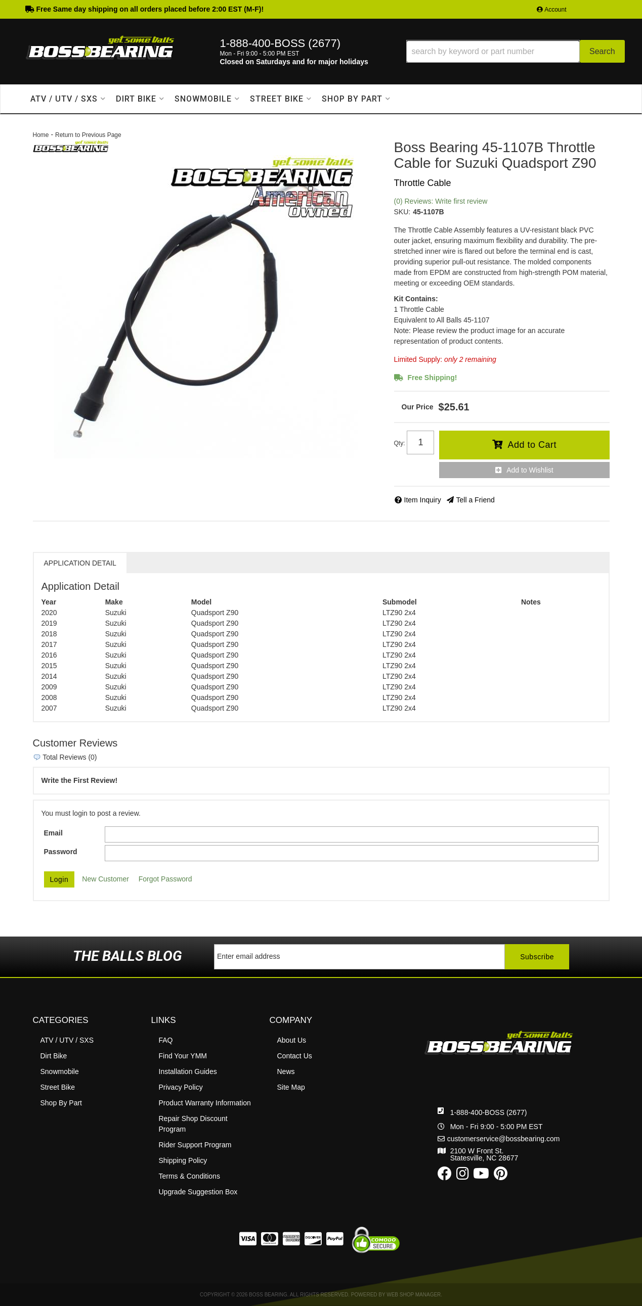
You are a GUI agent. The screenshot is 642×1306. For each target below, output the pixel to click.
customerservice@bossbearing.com (503, 1138)
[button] (515, 51)
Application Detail (80, 563)
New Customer (105, 879)
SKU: (402, 212)
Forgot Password (165, 879)
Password (60, 852)
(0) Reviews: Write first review (441, 201)
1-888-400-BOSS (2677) (488, 1112)
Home (41, 134)
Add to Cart (532, 445)
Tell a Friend (475, 500)
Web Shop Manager (414, 1294)
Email (53, 833)
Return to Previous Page (88, 134)
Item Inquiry (422, 500)
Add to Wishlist (529, 470)
